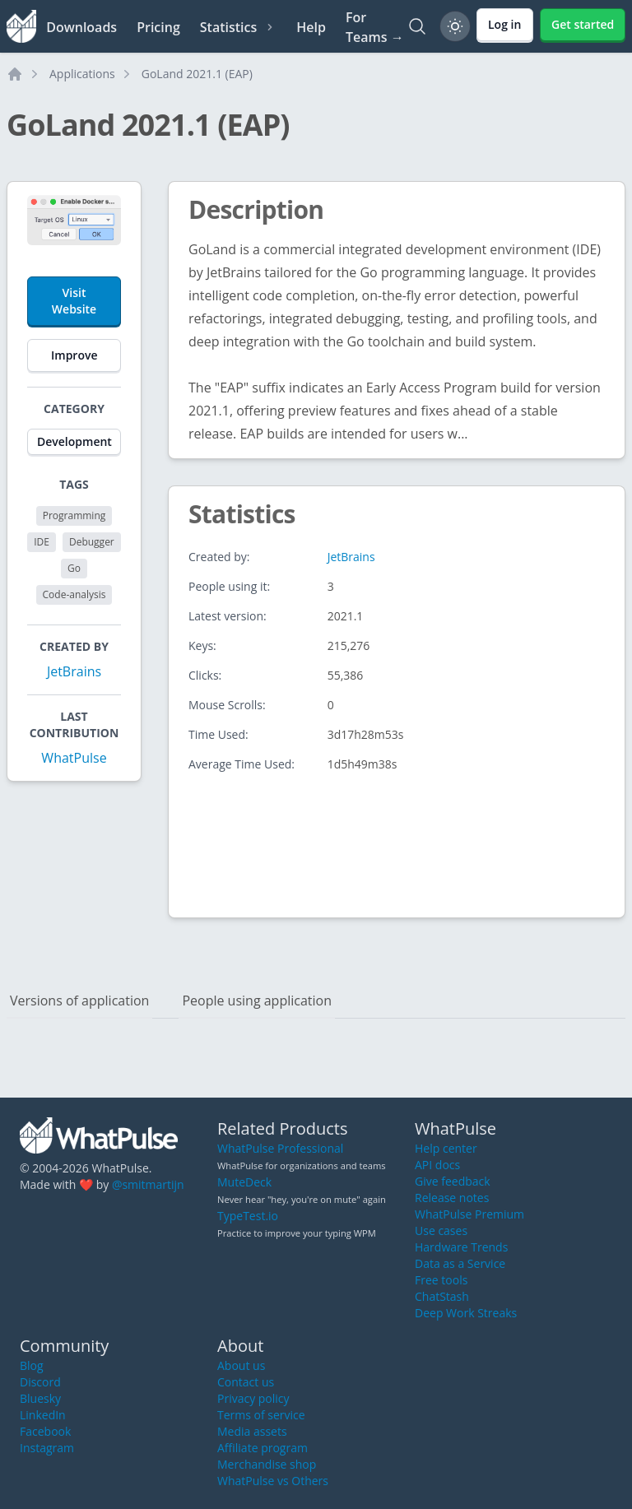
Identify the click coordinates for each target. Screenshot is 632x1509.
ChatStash (442, 1296)
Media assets (252, 1431)
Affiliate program (262, 1448)
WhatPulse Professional (280, 1148)
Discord (40, 1382)
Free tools (441, 1280)
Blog (32, 1365)
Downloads (81, 27)
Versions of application (79, 1000)
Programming (74, 515)
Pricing (158, 27)
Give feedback (452, 1181)
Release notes (452, 1197)
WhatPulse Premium (469, 1214)
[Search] (417, 26)
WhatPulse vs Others (272, 1480)
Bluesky (40, 1398)
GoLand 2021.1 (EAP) (197, 73)
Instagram (47, 1448)
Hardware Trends (461, 1247)
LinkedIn (43, 1415)
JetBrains (74, 671)
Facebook (45, 1431)
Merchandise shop (266, 1464)
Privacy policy (253, 1398)
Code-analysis (74, 594)
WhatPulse (73, 758)
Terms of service (261, 1415)
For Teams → (375, 27)
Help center (446, 1148)
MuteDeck (244, 1182)
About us (241, 1365)
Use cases (441, 1230)
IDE (41, 542)
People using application (257, 1000)
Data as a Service (460, 1263)
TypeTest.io (247, 1215)
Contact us (245, 1382)
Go (74, 568)
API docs (437, 1164)
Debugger (91, 542)
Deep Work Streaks (466, 1313)
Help (311, 27)
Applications (82, 73)
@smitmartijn (148, 1184)
